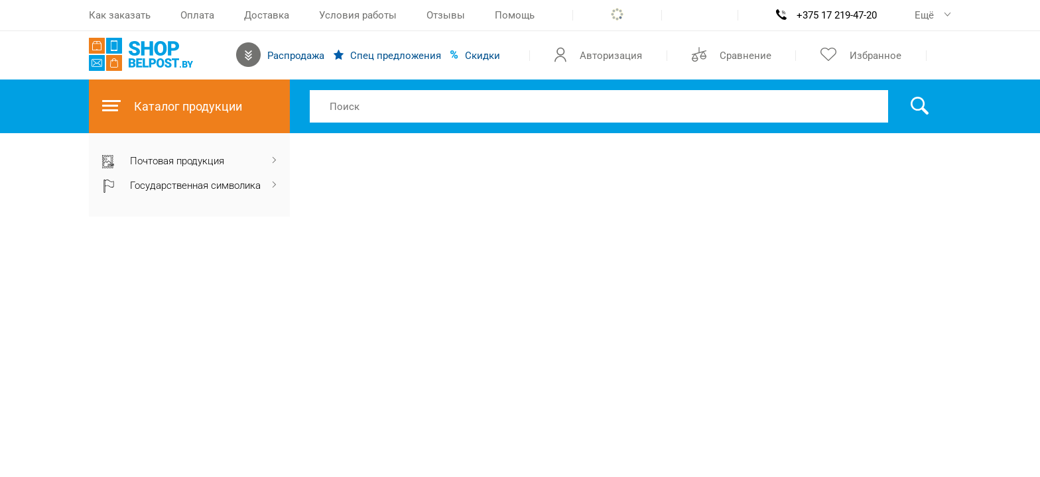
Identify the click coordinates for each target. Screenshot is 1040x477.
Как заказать (120, 15)
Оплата (197, 15)
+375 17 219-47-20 (837, 15)
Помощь (515, 15)
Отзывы (445, 15)
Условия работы (358, 15)
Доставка (266, 15)
